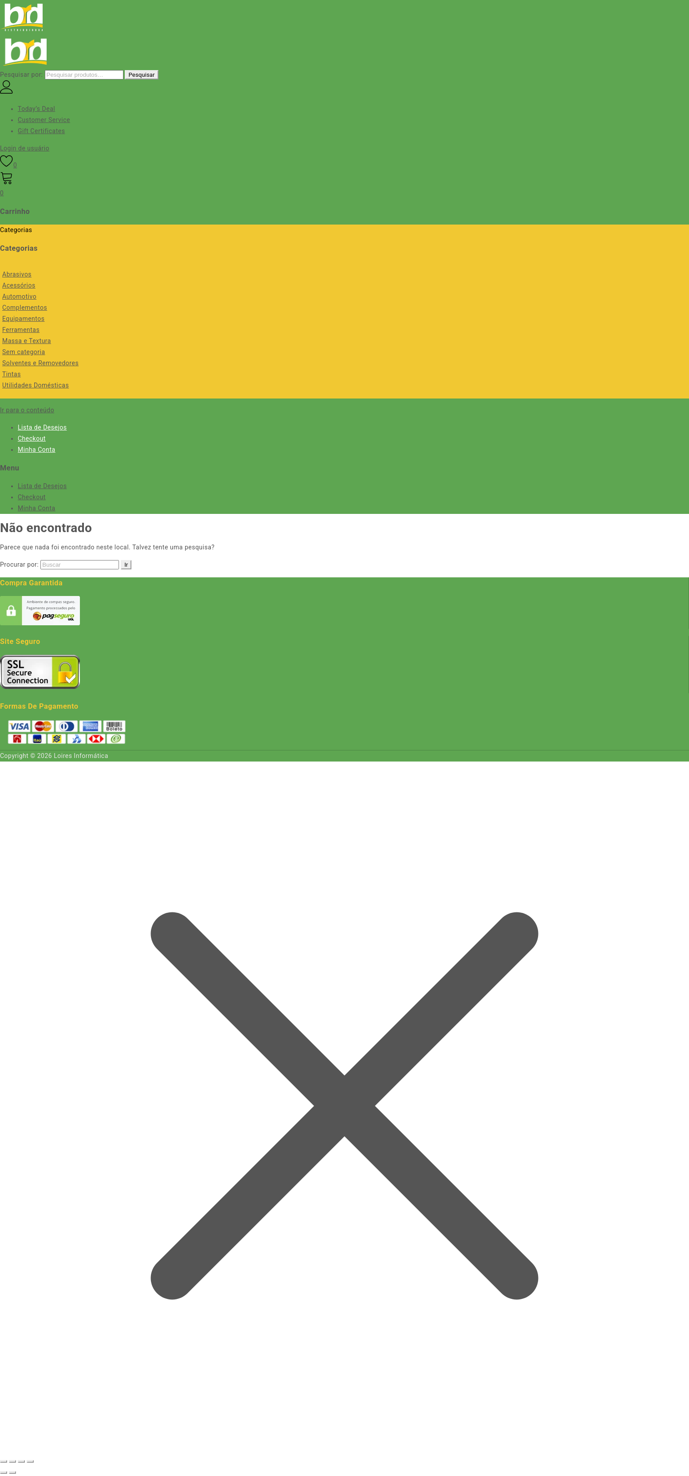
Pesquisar (141, 74)
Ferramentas (21, 329)
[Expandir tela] (12, 1461)
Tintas (11, 374)
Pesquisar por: (21, 74)
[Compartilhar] (21, 1461)
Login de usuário (24, 148)
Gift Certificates (41, 130)
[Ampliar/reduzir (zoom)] (3, 1461)
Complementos (24, 307)
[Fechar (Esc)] (30, 1461)
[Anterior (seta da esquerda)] (3, 1472)
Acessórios (19, 285)
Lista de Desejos (42, 427)
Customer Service (44, 119)
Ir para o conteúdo (27, 410)
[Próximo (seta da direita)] (12, 1472)
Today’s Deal (36, 108)
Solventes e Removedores (40, 363)
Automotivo (19, 296)
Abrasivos (17, 274)
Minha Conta (36, 449)
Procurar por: (19, 564)
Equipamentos (23, 318)
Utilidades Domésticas (35, 385)
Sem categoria (23, 351)
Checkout (32, 438)
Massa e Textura (26, 340)
